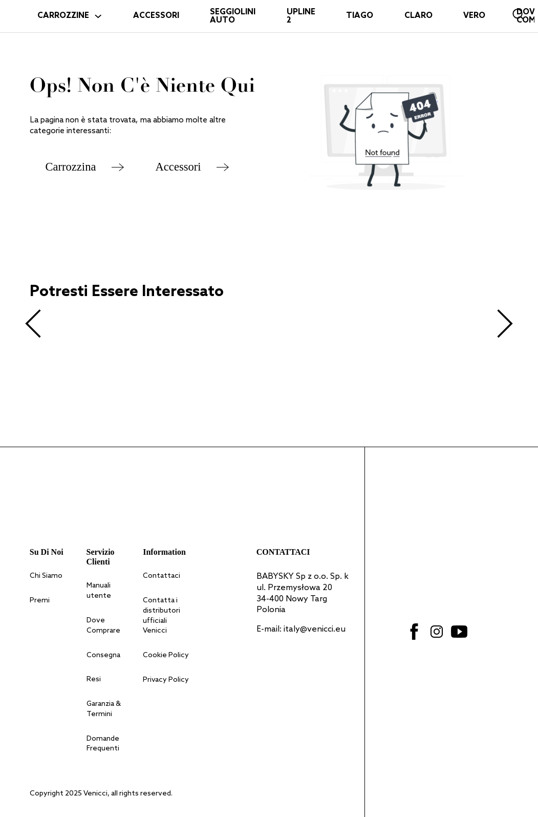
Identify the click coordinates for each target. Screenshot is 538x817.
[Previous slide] (34, 324)
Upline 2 (301, 17)
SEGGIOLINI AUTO (232, 17)
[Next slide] (504, 324)
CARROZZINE (63, 16)
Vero (474, 16)
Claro (418, 16)
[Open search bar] (518, 14)
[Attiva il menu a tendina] (98, 16)
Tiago (359, 16)
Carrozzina (71, 166)
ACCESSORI (156, 16)
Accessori (178, 166)
